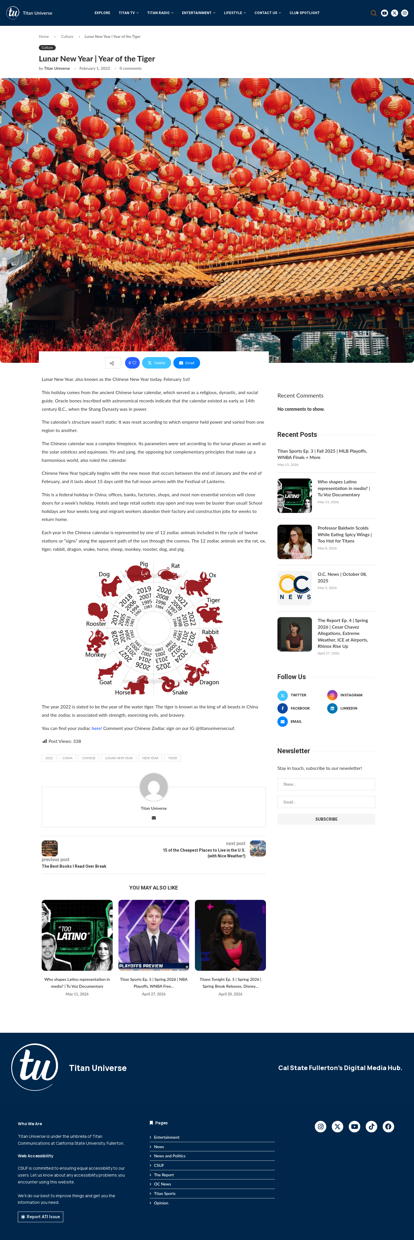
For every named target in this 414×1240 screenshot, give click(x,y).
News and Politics (170, 1155)
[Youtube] (384, 13)
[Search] (373, 13)
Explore (102, 13)
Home (44, 36)
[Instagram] (404, 13)
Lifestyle (233, 13)
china (68, 758)
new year (150, 758)
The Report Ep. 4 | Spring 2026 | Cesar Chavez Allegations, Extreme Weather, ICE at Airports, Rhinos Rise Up (343, 633)
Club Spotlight (305, 13)
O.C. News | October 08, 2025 (342, 577)
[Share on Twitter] (156, 363)
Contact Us (265, 13)
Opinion (161, 1202)
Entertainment (197, 13)
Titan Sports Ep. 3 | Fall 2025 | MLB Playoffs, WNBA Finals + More (322, 454)
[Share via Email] (186, 363)
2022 (49, 758)
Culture (67, 36)
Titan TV (127, 13)
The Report (164, 1174)
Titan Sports (165, 1193)
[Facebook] (301, 708)
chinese (88, 758)
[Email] (301, 721)
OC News (162, 1183)
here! (96, 728)
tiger (172, 758)
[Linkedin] (351, 708)
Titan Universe (37, 13)
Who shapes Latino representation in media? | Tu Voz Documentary (344, 488)
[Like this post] (134, 363)
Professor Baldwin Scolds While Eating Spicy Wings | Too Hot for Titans (345, 534)
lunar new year (119, 758)
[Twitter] (394, 13)
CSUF (159, 1165)
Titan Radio (158, 13)
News (159, 1146)
